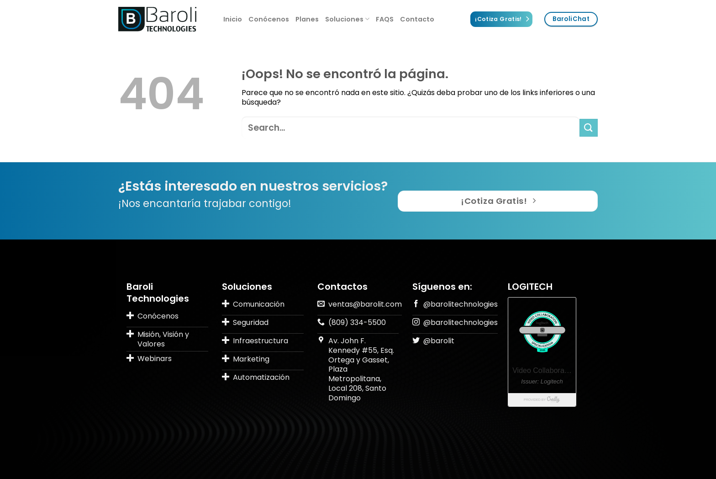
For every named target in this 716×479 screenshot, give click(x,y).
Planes (307, 19)
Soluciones (347, 19)
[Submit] (588, 128)
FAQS (385, 19)
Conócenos (268, 19)
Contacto (417, 19)
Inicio (232, 19)
